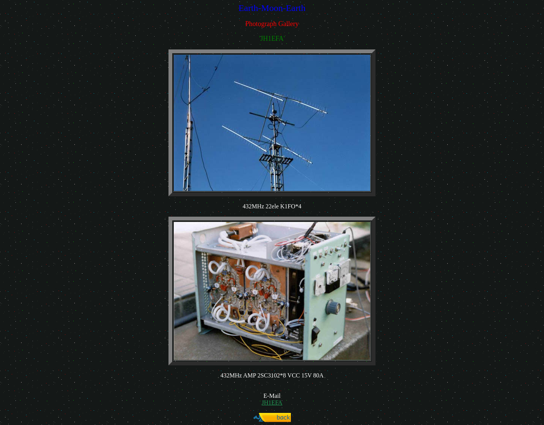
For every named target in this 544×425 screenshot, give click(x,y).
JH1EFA (272, 402)
